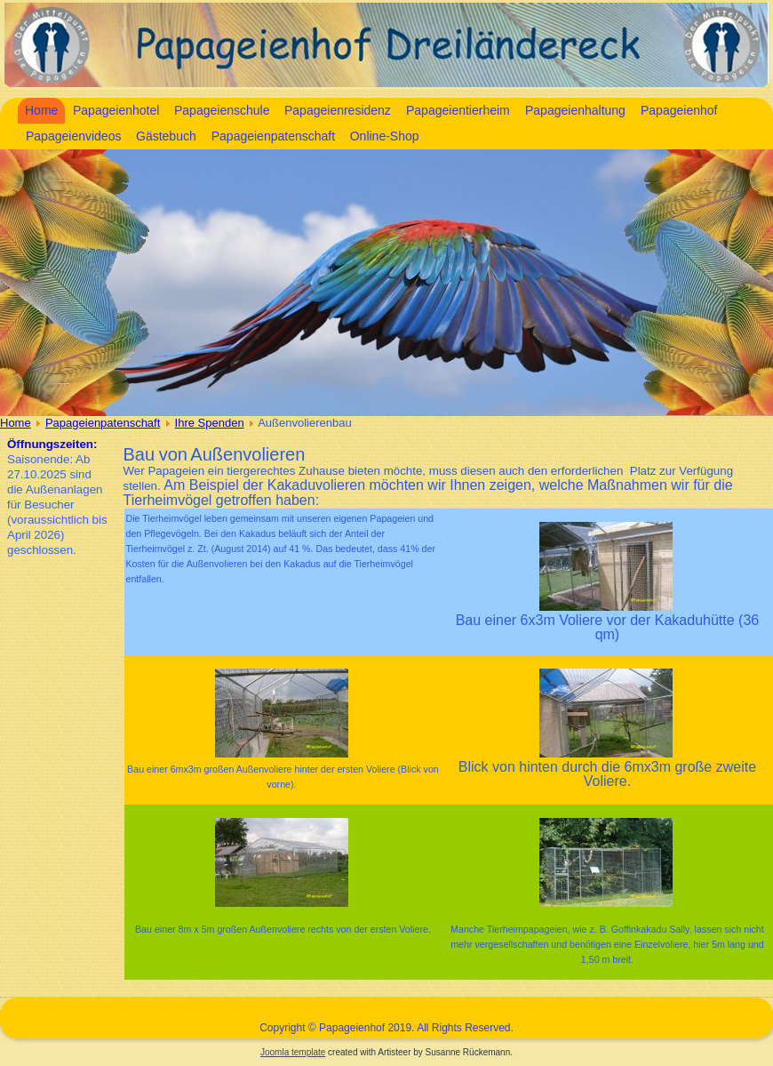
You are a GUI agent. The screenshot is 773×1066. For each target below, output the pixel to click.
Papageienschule (221, 110)
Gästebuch (166, 136)
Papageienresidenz (337, 110)
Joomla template (292, 1052)
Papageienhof (679, 110)
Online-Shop (384, 136)
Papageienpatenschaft (273, 136)
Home (41, 110)
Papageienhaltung (575, 110)
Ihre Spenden (209, 422)
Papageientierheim (458, 110)
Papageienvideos (73, 136)
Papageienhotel (116, 110)
